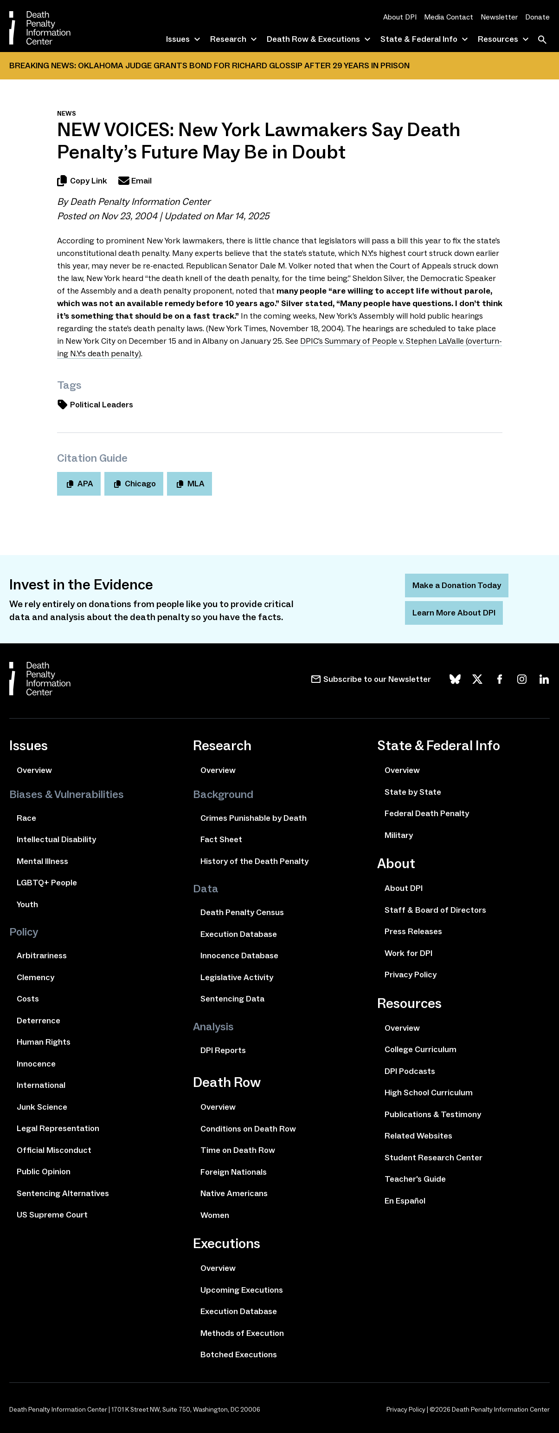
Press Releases (413, 931)
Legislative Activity (236, 977)
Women (214, 1215)
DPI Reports (223, 1050)
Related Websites (418, 1136)
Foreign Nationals (233, 1172)
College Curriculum (420, 1049)
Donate (537, 17)
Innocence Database (239, 955)
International (41, 1085)
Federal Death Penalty (427, 813)
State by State (413, 792)
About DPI (400, 17)
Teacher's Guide (415, 1179)
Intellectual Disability (56, 839)
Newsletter (499, 17)
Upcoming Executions (241, 1290)
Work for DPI (408, 953)
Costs (28, 999)
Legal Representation (58, 1128)
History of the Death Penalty (254, 861)
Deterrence (38, 1020)
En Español (405, 1201)
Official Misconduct (54, 1150)
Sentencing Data (232, 999)
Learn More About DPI (453, 613)
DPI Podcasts (410, 1071)
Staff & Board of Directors (435, 910)
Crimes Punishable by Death (253, 818)
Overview (34, 770)
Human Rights (44, 1042)
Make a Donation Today (456, 585)
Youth (27, 904)
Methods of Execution (242, 1333)
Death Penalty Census (242, 912)
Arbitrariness (42, 955)
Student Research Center (433, 1157)
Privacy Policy (411, 974)
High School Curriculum (429, 1092)
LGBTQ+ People (47, 882)
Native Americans (234, 1193)
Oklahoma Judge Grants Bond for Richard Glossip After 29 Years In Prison (244, 65)
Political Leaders (95, 404)
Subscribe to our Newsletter (377, 679)
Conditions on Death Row (248, 1129)
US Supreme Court (52, 1215)
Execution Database (238, 934)
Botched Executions (238, 1354)
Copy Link (82, 180)
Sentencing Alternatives (63, 1193)
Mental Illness (42, 861)
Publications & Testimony (433, 1114)
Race (26, 818)
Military (399, 835)
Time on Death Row (237, 1150)
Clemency (35, 977)
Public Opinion (44, 1171)
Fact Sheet (221, 839)
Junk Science (42, 1107)
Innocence (36, 1064)
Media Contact (448, 17)
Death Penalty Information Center (140, 202)
